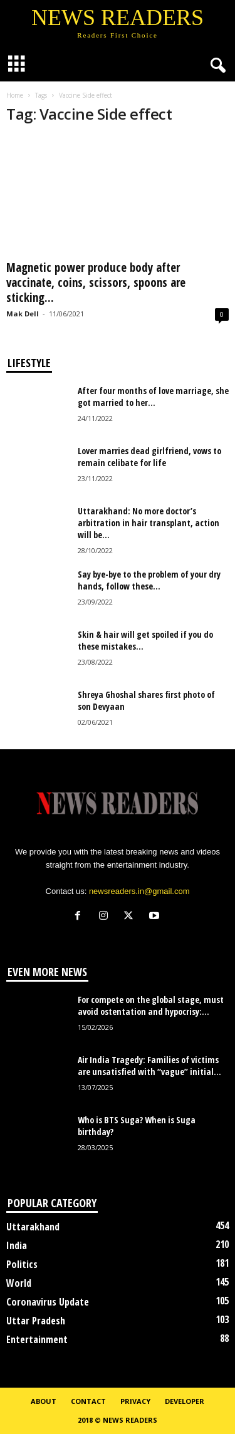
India (16, 1245)
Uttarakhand (33, 1227)
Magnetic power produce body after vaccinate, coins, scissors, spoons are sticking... (95, 282)
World (18, 1283)
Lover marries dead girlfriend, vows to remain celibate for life (149, 457)
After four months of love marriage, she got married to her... (153, 396)
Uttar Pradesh (35, 1320)
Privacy (135, 1401)
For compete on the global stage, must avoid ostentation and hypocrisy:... (151, 1005)
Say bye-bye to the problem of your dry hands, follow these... (149, 580)
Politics (22, 1264)
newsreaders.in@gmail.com (139, 891)
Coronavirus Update (47, 1302)
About (43, 1401)
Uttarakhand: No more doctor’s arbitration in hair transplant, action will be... (148, 523)
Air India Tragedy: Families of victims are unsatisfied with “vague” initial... (149, 1066)
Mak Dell (22, 313)
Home (14, 95)
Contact (88, 1401)
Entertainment (37, 1339)
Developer (184, 1401)
